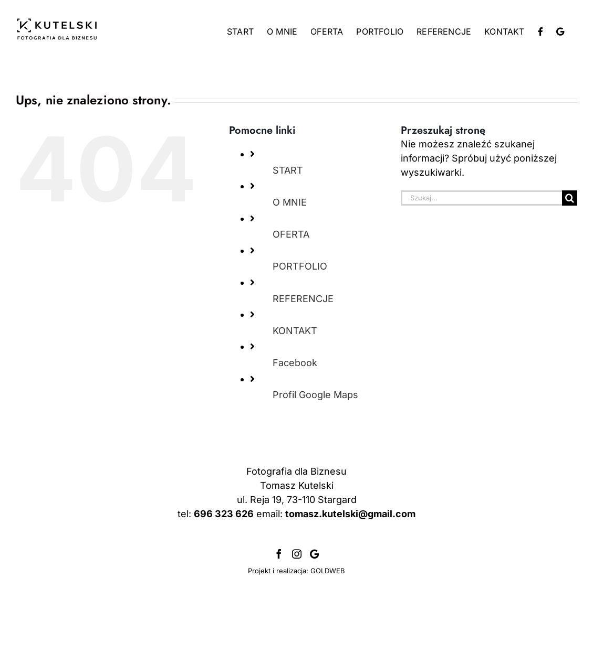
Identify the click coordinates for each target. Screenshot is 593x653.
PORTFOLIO (300, 266)
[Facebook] (279, 612)
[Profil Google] (314, 612)
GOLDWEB (327, 629)
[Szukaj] (569, 198)
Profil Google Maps (315, 394)
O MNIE (290, 202)
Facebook (295, 362)
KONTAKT (295, 330)
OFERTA (291, 234)
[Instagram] (296, 612)
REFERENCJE (303, 298)
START (288, 170)
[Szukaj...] (481, 198)
